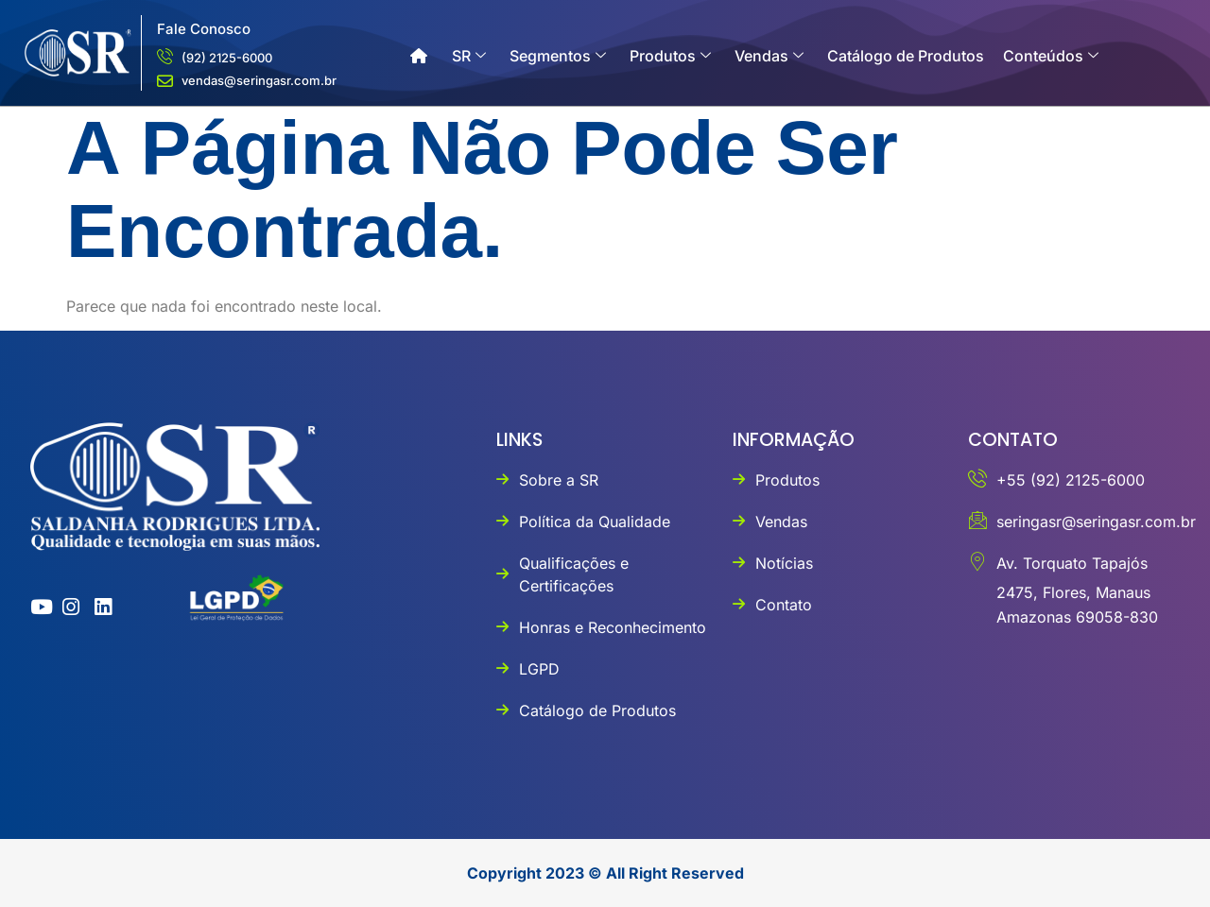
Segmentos (558, 55)
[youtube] (34, 607)
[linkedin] (99, 607)
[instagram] (66, 607)
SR (469, 55)
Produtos (670, 55)
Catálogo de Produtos (905, 55)
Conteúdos (1050, 55)
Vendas (769, 55)
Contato (446, 113)
